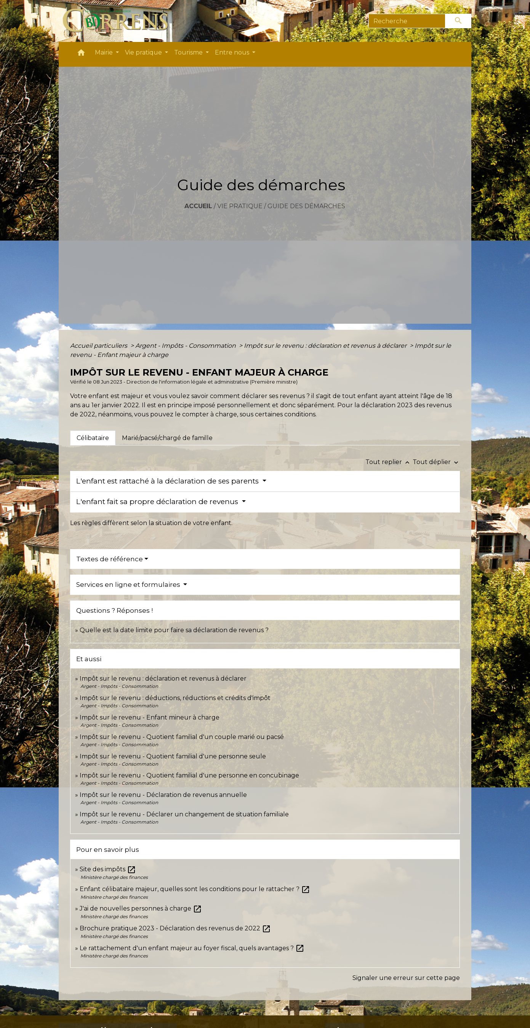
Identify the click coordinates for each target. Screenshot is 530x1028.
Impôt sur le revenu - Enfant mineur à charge (149, 717)
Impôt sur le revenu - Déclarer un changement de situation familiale (184, 814)
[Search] (407, 21)
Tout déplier (436, 462)
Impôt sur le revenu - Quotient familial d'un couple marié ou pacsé (182, 736)
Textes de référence (109, 559)
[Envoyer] (458, 21)
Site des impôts (108, 869)
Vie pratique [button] (144, 52)
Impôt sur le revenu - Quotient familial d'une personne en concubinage (189, 775)
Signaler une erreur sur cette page (406, 977)
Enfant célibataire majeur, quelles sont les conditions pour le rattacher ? (195, 889)
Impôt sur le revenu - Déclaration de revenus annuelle (163, 794)
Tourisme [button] (189, 52)
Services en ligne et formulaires (129, 584)
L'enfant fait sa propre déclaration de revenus (158, 501)
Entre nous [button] (233, 52)
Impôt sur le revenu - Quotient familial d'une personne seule (173, 756)
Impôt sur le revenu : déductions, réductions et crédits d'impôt (175, 698)
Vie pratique (240, 206)
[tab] (92, 437)
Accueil (198, 206)
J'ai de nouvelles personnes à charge (141, 908)
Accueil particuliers (99, 345)
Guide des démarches (306, 206)
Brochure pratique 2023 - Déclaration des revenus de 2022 (175, 928)
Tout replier (389, 462)
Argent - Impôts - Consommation (186, 345)
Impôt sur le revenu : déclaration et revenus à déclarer (326, 345)
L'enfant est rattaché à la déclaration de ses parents (168, 481)
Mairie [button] (104, 52)
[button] (81, 54)
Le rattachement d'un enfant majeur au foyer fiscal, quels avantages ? (192, 948)
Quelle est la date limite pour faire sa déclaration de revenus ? (174, 630)
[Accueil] (120, 21)
